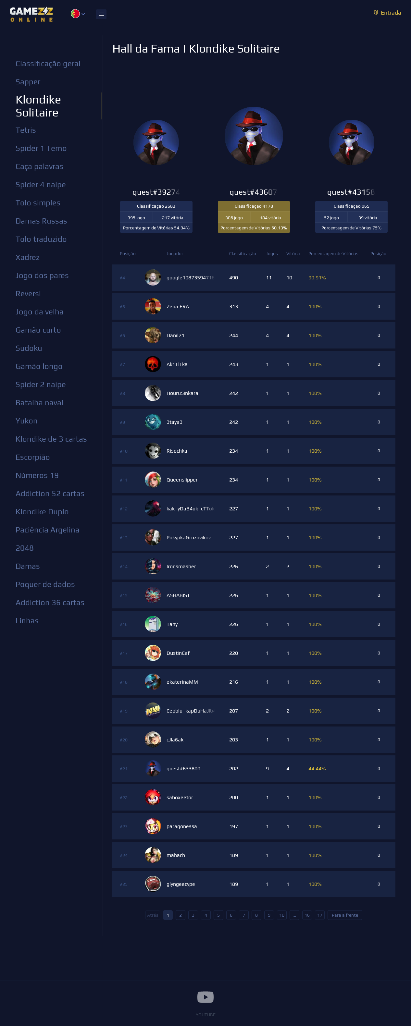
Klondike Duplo (42, 511)
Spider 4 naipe (41, 184)
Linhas (27, 620)
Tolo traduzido (41, 239)
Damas (28, 566)
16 (307, 915)
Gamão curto (38, 329)
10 (281, 915)
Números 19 (37, 475)
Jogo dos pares (42, 275)
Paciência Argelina (48, 529)
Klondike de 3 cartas (51, 438)
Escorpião (33, 457)
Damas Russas (41, 220)
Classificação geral (48, 63)
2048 (25, 548)
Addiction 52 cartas (50, 493)
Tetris (26, 130)
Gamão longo (39, 366)
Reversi (28, 293)
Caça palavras (39, 166)
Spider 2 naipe (41, 384)
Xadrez (28, 257)
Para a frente (345, 915)
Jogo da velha (40, 311)
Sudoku (29, 348)
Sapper (28, 81)
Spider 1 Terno (41, 148)
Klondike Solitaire (38, 105)
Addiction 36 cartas (50, 602)
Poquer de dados (45, 584)
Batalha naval (39, 402)
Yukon (27, 420)
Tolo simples (38, 202)
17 (319, 915)
